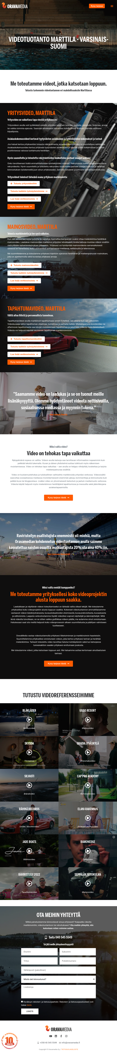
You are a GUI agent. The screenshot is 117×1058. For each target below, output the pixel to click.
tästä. (29, 1005)
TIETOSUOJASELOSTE (69, 1050)
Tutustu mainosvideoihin (26, 265)
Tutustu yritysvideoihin (25, 183)
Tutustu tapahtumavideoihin (28, 339)
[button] (112, 6)
